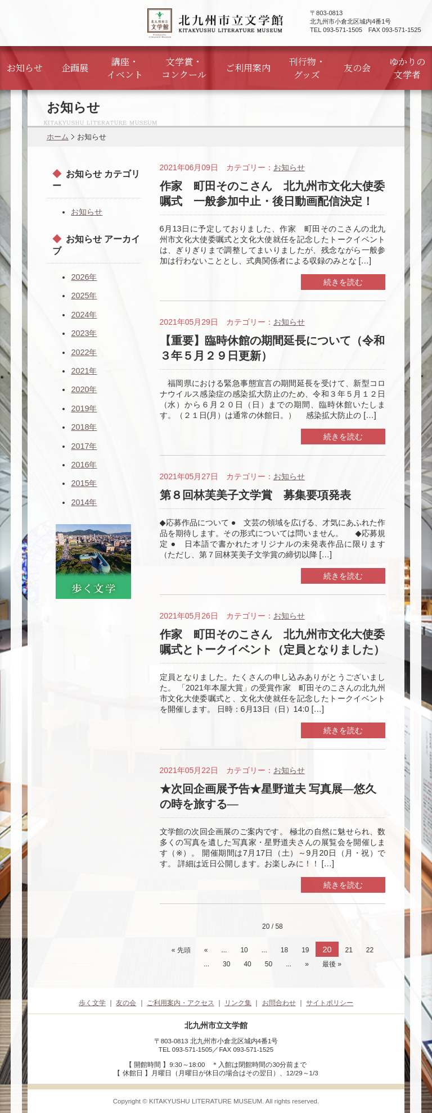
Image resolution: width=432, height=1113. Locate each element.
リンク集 (237, 1003)
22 (370, 950)
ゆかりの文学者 (407, 68)
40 (247, 964)
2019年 (84, 408)
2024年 (84, 314)
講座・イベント (125, 68)
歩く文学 (92, 1003)
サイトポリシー (329, 1003)
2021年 (84, 370)
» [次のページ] (307, 964)
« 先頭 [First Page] (181, 950)
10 (244, 950)
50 (268, 964)
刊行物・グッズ (307, 68)
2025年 (84, 295)
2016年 (84, 464)
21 (349, 950)
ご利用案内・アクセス (180, 1003)
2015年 (84, 483)
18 (284, 950)
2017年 (84, 446)
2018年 (84, 427)
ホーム (58, 137)
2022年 (84, 352)
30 (226, 964)
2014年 (84, 502)
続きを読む (343, 282)
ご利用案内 (248, 67)
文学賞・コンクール (183, 68)
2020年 (84, 389)
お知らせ (25, 67)
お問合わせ (279, 1003)
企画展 (74, 67)
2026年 (84, 276)
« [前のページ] (206, 950)
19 (305, 950)
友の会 (357, 67)
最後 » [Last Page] (331, 964)
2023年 (84, 333)
